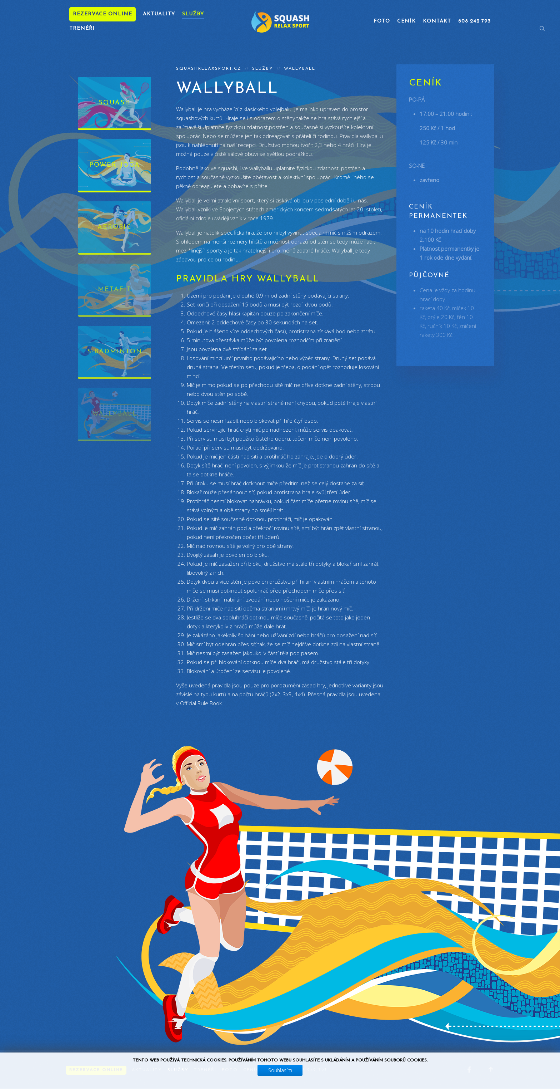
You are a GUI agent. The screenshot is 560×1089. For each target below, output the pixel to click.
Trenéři (82, 28)
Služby (193, 14)
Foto (382, 21)
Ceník (406, 21)
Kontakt (437, 21)
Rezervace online (102, 14)
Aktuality (159, 14)
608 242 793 (474, 21)
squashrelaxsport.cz (208, 69)
